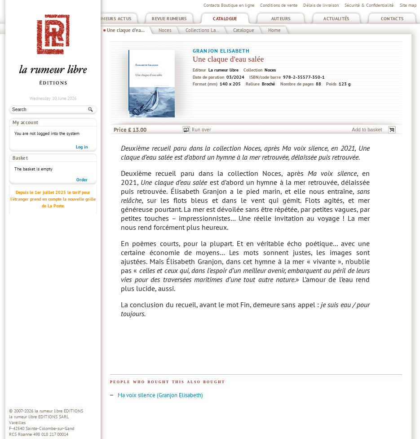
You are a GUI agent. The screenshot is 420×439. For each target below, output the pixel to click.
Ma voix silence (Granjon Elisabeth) (160, 395)
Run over (201, 129)
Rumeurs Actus (114, 19)
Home (274, 30)
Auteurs (281, 19)
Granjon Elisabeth (221, 50)
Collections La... (202, 30)
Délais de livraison (321, 5)
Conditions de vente (278, 5)
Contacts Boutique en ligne (228, 5)
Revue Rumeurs (169, 19)
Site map (408, 5)
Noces (165, 30)
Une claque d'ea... (126, 30)
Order (82, 163)
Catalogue (225, 19)
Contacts (392, 19)
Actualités (336, 19)
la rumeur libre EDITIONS (59, 411)
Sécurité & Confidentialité (369, 5)
